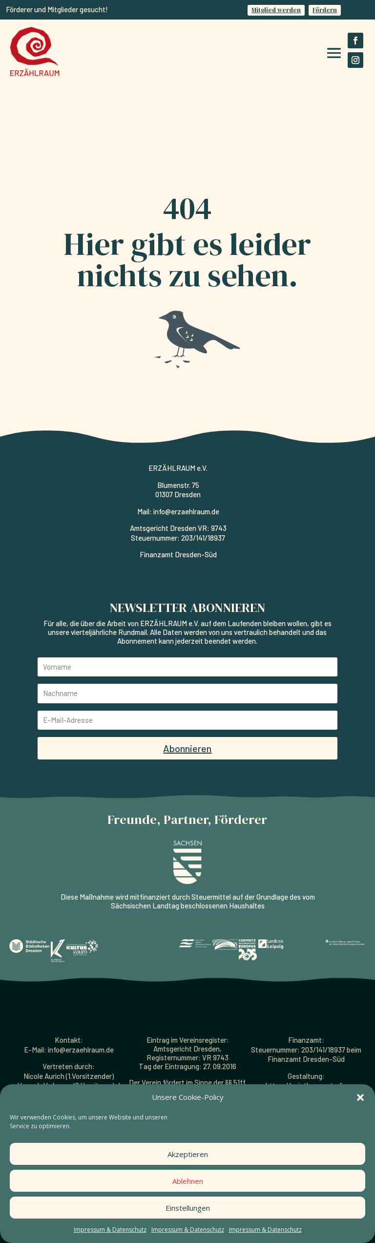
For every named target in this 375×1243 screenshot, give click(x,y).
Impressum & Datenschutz (110, 1229)
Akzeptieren (187, 1154)
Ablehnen (187, 1181)
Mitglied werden (276, 10)
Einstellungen (188, 1208)
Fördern (324, 10)
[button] (360, 1097)
